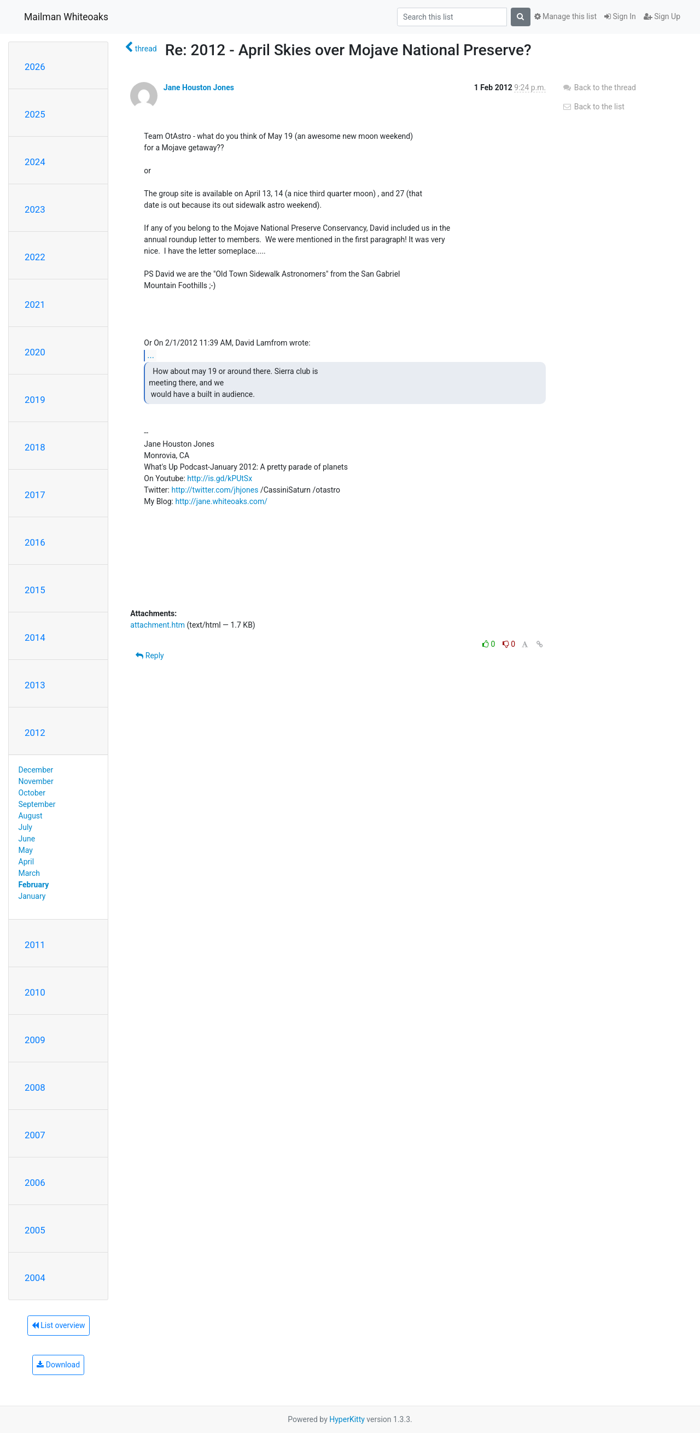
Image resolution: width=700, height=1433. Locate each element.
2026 (35, 66)
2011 (35, 944)
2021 (35, 304)
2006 (35, 1182)
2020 (35, 352)
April (26, 861)
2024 (35, 161)
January (32, 896)
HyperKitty (347, 1419)
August (31, 815)
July (25, 827)
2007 (35, 1135)
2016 (35, 542)
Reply (150, 655)
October (32, 792)
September (37, 804)
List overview (58, 1325)
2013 (35, 685)
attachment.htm (157, 625)
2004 (35, 1277)
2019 (35, 399)
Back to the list (593, 106)
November (36, 781)
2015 (35, 589)
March (29, 873)
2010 (35, 992)
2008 (35, 1087)
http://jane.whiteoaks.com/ (221, 501)
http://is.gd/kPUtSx (219, 478)
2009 (35, 1039)
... (150, 355)
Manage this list (565, 16)
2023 (35, 209)
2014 (35, 637)
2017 (35, 494)
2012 (35, 732)
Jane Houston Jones (199, 87)
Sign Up (662, 16)
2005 (35, 1230)
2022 (35, 256)
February (34, 884)
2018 (35, 447)
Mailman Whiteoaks (66, 16)
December (36, 769)
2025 (35, 114)
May (26, 850)
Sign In (620, 16)
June (27, 838)
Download (58, 1364)
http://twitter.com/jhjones (214, 490)
